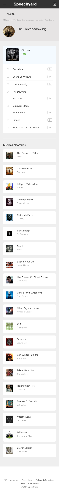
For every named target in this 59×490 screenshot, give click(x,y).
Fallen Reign (19, 112)
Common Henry (25, 199)
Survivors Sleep (21, 105)
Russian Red (22, 451)
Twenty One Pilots (24, 436)
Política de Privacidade (45, 480)
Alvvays (20, 187)
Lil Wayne (21, 389)
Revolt (20, 246)
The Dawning (19, 91)
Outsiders (18, 69)
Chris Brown (22, 296)
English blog (27, 480)
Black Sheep (23, 230)
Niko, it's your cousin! (28, 308)
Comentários (33, 484)
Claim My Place (25, 215)
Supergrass (22, 327)
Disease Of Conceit (27, 401)
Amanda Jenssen (24, 203)
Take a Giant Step (26, 370)
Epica (19, 156)
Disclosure (21, 420)
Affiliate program (11, 480)
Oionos (16, 119)
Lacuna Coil (22, 342)
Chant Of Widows (22, 76)
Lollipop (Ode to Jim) (27, 184)
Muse (19, 249)
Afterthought (24, 416)
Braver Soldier (24, 447)
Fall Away (22, 432)
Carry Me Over (24, 168)
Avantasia (21, 172)
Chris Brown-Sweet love (29, 292)
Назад (10, 13)
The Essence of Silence (29, 153)
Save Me (21, 339)
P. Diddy (20, 218)
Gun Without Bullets (27, 354)
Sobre (22, 484)
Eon (19, 323)
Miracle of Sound (24, 311)
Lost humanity (20, 84)
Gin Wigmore (22, 234)
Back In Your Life (25, 261)
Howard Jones (23, 265)
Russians (17, 98)
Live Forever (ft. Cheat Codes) (32, 277)
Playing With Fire (26, 385)
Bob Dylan (21, 405)
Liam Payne (22, 280)
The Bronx (21, 358)
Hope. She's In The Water (26, 127)
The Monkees (22, 373)
